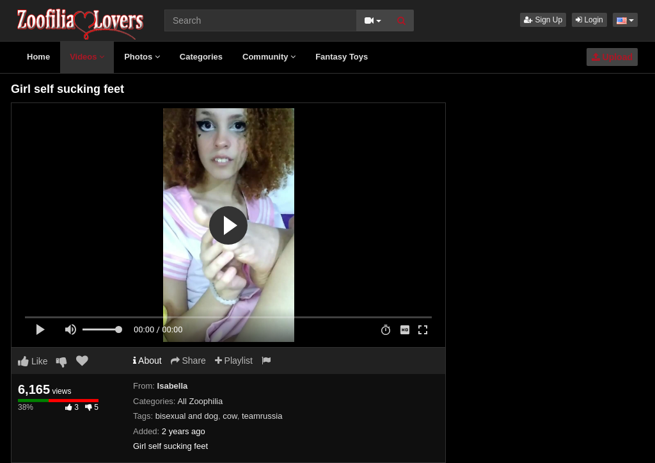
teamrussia (262, 416)
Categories (201, 56)
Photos (142, 56)
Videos (87, 56)
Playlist (234, 360)
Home (38, 56)
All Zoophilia (200, 401)
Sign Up (543, 19)
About (147, 360)
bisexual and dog (186, 416)
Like (33, 361)
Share (188, 360)
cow (230, 416)
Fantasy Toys (341, 56)
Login (589, 19)
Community (269, 56)
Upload (612, 57)
